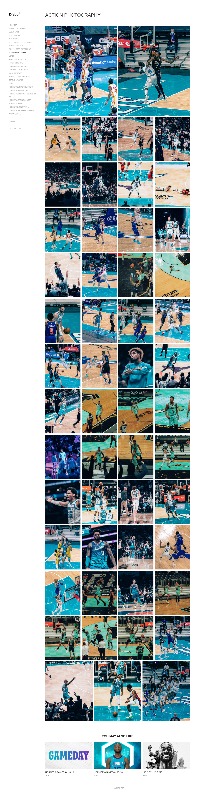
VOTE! (11, 56)
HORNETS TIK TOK (16, 46)
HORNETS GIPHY (15, 103)
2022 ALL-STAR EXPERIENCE (20, 49)
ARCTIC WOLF (14, 39)
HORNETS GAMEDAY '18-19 (19, 90)
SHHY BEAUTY (14, 35)
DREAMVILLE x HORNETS (18, 70)
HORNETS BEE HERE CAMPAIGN (21, 110)
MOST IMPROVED (15, 73)
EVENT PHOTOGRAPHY (18, 59)
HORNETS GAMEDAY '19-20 (19, 77)
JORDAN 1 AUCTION (16, 80)
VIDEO (11, 83)
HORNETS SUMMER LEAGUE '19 (21, 87)
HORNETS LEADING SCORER (20, 100)
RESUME (12, 122)
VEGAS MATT (14, 32)
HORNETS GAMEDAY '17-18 (19, 107)
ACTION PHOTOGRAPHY (18, 52)
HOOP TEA (13, 25)
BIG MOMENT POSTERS (18, 66)
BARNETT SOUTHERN (17, 28)
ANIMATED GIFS (15, 114)
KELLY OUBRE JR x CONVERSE (20, 42)
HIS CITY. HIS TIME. (16, 63)
